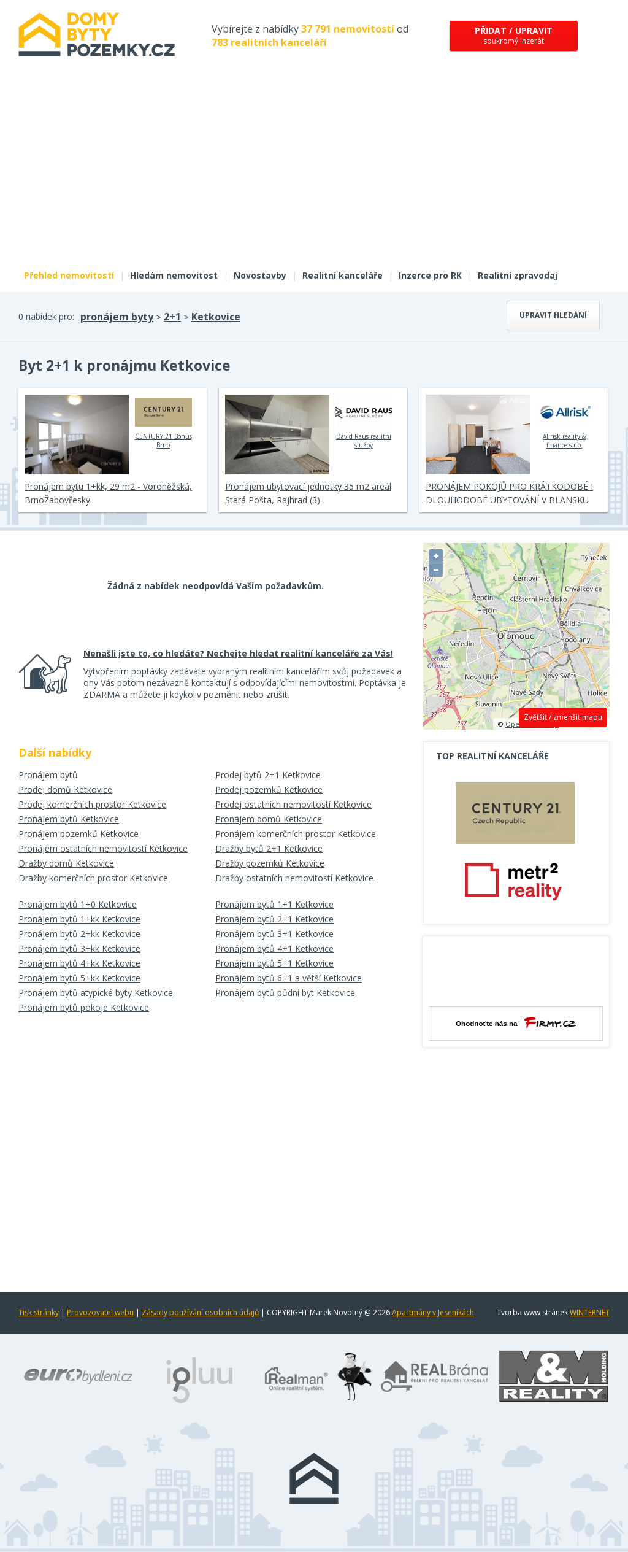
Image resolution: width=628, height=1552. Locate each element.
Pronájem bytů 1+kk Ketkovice (79, 919)
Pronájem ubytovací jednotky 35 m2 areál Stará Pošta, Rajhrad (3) (308, 493)
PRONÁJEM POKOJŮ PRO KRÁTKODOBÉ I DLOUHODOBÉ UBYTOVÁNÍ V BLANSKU (509, 493)
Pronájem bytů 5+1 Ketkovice (274, 963)
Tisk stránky (38, 1312)
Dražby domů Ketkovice (66, 863)
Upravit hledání (553, 315)
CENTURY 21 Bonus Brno (163, 421)
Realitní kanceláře (342, 275)
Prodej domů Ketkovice (65, 789)
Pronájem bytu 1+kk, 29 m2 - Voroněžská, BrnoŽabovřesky (108, 493)
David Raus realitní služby (363, 421)
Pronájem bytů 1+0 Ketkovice (77, 904)
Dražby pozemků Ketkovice (269, 863)
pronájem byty (116, 316)
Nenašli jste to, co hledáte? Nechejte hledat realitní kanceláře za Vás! (238, 653)
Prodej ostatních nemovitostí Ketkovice (293, 804)
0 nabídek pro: (46, 316)
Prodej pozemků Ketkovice (269, 789)
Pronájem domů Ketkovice (268, 819)
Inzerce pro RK (430, 275)
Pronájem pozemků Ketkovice (78, 834)
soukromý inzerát (514, 35)
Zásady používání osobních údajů (200, 1312)
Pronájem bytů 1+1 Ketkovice (274, 904)
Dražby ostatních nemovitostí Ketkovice (294, 878)
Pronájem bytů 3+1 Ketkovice (274, 934)
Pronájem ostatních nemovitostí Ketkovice (103, 848)
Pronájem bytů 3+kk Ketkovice (79, 948)
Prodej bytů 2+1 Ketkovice (268, 775)
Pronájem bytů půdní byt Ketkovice (285, 992)
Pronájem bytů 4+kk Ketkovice (79, 963)
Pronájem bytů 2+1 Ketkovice (274, 919)
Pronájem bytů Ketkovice (68, 819)
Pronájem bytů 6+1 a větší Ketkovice (288, 978)
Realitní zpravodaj (517, 275)
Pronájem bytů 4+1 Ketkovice (274, 948)
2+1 (172, 316)
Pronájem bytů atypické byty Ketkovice (95, 992)
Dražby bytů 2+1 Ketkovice (269, 848)
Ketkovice (215, 316)
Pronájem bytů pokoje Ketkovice (83, 1007)
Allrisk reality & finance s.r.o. (564, 421)
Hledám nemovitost (174, 275)
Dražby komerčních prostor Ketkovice (93, 878)
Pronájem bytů (48, 775)
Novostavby (260, 275)
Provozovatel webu (100, 1312)
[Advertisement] (314, 171)
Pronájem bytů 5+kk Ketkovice (79, 978)
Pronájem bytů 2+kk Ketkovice (79, 934)
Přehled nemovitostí (69, 275)
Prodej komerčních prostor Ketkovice (92, 804)
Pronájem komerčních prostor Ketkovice (295, 834)
